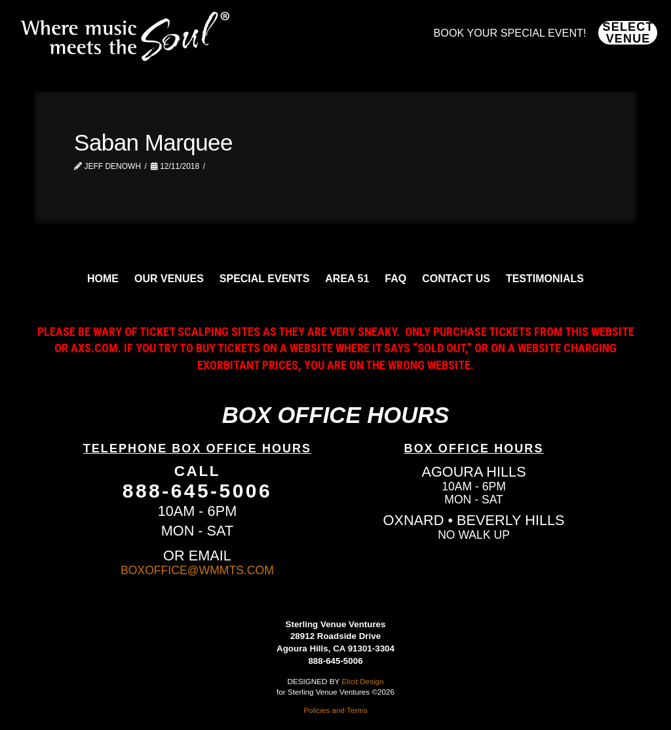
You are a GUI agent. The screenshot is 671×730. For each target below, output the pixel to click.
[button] (627, 33)
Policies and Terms (335, 710)
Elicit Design (362, 681)
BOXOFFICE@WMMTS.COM (197, 570)
